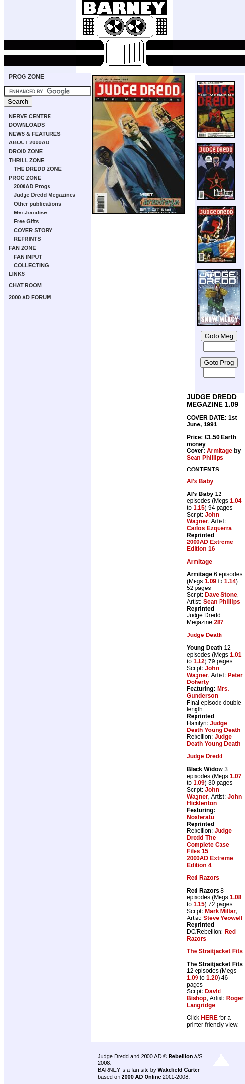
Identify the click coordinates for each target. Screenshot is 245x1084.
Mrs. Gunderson (208, 692)
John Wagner (203, 518)
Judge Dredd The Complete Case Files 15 (209, 841)
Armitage (219, 451)
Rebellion (181, 1056)
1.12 (198, 661)
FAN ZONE (22, 248)
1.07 (235, 776)
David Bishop (204, 995)
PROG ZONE (26, 76)
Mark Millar (220, 911)
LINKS (17, 274)
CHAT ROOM (25, 285)
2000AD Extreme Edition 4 (210, 862)
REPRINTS (27, 239)
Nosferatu (200, 817)
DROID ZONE (26, 151)
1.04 (235, 500)
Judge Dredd (204, 756)
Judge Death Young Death (214, 726)
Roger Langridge (215, 1002)
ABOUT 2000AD (29, 142)
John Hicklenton (214, 800)
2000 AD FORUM (30, 297)
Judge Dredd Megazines (44, 195)
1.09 (210, 581)
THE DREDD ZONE (38, 169)
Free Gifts (26, 221)
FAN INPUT (28, 256)
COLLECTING (31, 265)
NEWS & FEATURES (35, 134)
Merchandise (30, 212)
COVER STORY (33, 230)
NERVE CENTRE (30, 116)
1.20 (212, 977)
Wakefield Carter (178, 1070)
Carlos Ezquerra (209, 528)
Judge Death (204, 635)
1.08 (235, 897)
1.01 (235, 654)
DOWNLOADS (27, 125)
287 (218, 622)
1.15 (198, 507)
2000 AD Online (141, 1077)
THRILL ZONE (27, 160)
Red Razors (203, 877)
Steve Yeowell (222, 918)
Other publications (37, 204)
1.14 (230, 581)
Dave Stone (221, 594)
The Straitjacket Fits (215, 951)
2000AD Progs (32, 186)
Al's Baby (200, 481)
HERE (209, 1017)
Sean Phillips (205, 457)
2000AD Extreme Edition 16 (210, 545)
